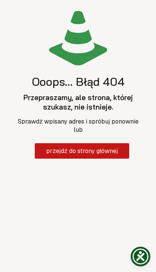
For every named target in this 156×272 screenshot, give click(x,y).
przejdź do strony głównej (82, 151)
